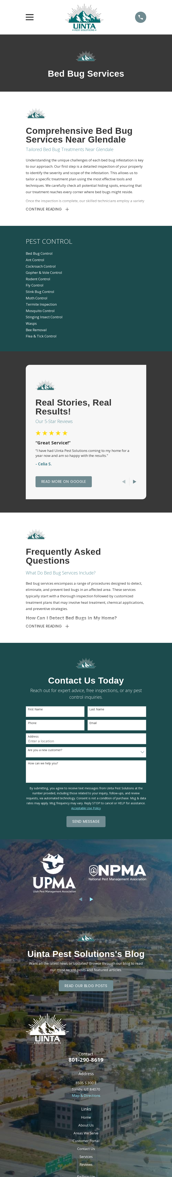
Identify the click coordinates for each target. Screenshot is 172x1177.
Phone (32, 724)
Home (86, 1119)
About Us (86, 1126)
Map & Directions (86, 1097)
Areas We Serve (86, 1134)
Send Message (86, 823)
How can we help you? (43, 765)
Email (93, 724)
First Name (35, 711)
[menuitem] (86, 254)
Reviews (86, 1165)
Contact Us (86, 1150)
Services (86, 1158)
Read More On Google (63, 482)
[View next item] (135, 482)
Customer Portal (86, 1142)
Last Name (96, 711)
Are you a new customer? (45, 752)
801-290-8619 (86, 1061)
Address (33, 738)
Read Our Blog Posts (86, 987)
